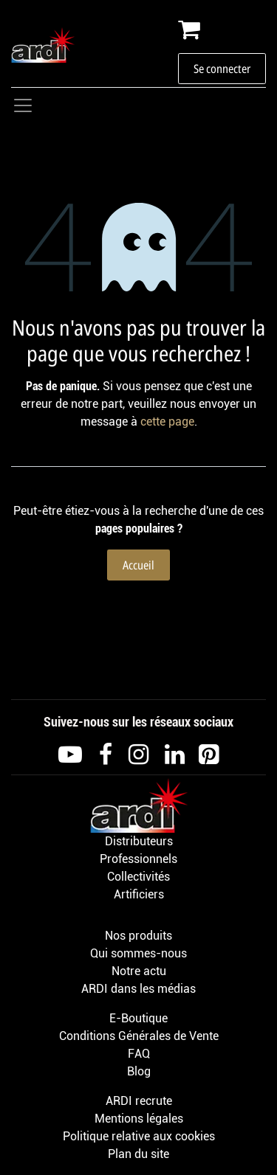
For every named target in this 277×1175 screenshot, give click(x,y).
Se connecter (222, 68)
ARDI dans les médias (138, 989)
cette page (167, 422)
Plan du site (138, 1154)
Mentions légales (139, 1119)
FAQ (139, 1054)
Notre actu (139, 971)
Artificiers (139, 894)
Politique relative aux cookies (139, 1136)
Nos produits (138, 936)
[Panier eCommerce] (222, 29)
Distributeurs (139, 841)
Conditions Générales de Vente (139, 1036)
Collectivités (138, 877)
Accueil (138, 565)
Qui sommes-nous (138, 953)
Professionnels (138, 859)
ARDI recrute (139, 1101)
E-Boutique (138, 1018)
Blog (139, 1071)
